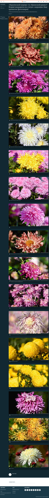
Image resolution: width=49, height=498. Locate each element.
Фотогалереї (3, 4)
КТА (41, 1)
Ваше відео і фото (3, 489)
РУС (38, 1)
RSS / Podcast (3, 494)
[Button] (3, 17)
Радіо (1, 491)
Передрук (14, 491)
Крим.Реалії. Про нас (16, 489)
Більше (10, 13)
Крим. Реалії (14, 473)
